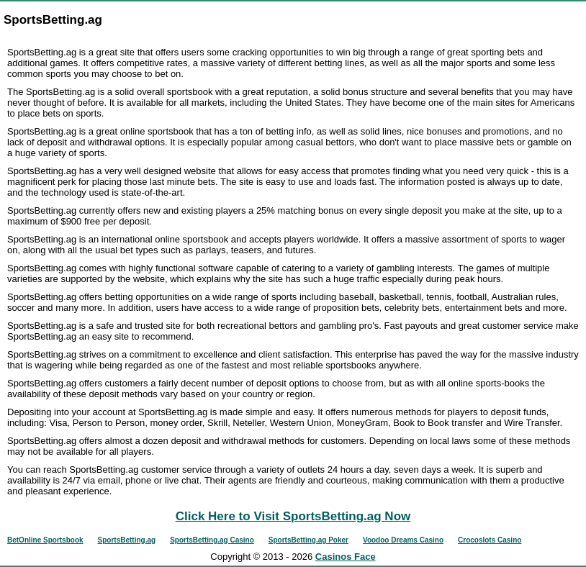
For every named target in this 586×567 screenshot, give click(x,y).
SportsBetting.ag (127, 540)
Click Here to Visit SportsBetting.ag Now (293, 516)
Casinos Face (345, 556)
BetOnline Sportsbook (45, 540)
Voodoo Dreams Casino (403, 540)
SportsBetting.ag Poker (308, 540)
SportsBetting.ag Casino (212, 540)
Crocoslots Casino (489, 540)
